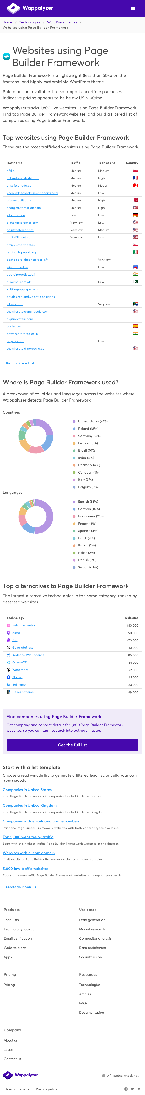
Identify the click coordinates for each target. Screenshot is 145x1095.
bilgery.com (15, 341)
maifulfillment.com (20, 237)
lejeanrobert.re (17, 267)
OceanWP (19, 662)
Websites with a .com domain (29, 853)
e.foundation (16, 215)
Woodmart (20, 669)
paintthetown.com (20, 230)
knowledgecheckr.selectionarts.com (32, 193)
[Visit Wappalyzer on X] (132, 1089)
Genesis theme (23, 692)
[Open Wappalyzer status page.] (120, 1076)
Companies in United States (27, 790)
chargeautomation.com (24, 208)
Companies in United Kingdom (30, 805)
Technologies (29, 22)
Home (7, 22)
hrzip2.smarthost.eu (21, 245)
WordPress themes (62, 22)
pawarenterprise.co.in (22, 334)
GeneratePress (22, 647)
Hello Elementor (23, 625)
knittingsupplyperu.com (23, 289)
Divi (14, 640)
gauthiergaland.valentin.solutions (31, 296)
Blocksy (17, 677)
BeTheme (19, 684)
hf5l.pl (11, 171)
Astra (16, 632)
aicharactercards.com (23, 222)
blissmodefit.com (19, 200)
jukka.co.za (15, 304)
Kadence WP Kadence (28, 655)
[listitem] (35, 920)
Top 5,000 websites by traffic (28, 837)
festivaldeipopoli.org (21, 252)
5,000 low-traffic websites (25, 868)
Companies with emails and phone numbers (41, 821)
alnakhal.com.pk (19, 282)
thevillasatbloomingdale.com (28, 311)
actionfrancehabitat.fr (23, 178)
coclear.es (14, 326)
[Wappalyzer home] (30, 8)
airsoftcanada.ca (19, 185)
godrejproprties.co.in (22, 274)
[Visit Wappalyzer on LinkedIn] (139, 1089)
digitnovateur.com (20, 319)
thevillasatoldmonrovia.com (27, 348)
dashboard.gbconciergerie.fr (27, 259)
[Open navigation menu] (132, 8)
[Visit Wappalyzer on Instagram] (126, 1089)
